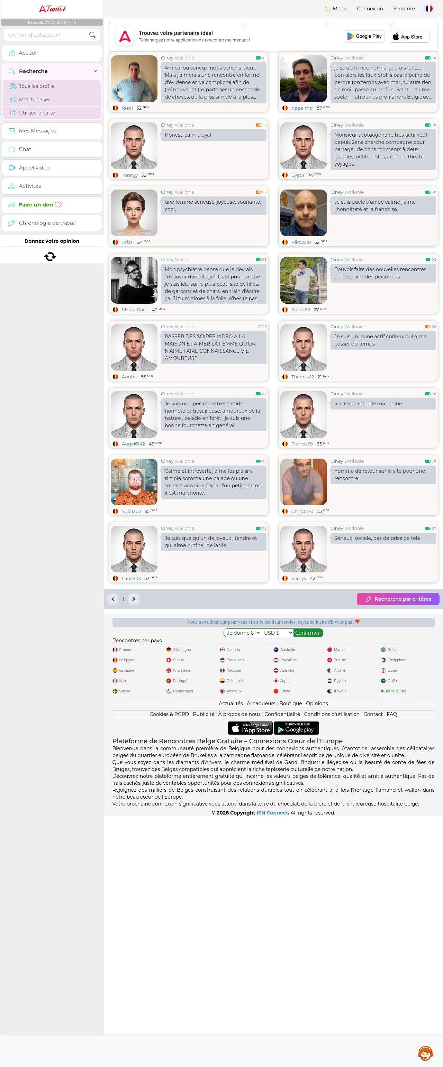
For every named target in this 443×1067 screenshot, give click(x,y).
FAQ (392, 965)
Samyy (298, 685)
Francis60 (302, 497)
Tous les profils (32, 86)
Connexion (370, 9)
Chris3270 (302, 617)
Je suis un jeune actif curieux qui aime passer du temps (380, 393)
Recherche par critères (398, 705)
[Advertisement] (273, 36)
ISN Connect (272, 1063)
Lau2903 (131, 685)
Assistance (426, 1053)
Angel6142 (133, 497)
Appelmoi (302, 108)
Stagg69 (300, 363)
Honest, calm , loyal (188, 135)
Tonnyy (130, 175)
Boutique (290, 954)
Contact (373, 965)
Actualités (231, 954)
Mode (336, 8)
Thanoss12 (302, 430)
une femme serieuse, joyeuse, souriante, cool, (213, 205)
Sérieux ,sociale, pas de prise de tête (377, 645)
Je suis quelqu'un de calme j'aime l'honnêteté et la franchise (375, 205)
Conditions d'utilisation (332, 965)
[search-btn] (92, 35)
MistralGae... (135, 363)
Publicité (204, 965)
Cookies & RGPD (169, 965)
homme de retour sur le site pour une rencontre (379, 581)
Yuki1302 (131, 617)
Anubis (130, 430)
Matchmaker (30, 99)
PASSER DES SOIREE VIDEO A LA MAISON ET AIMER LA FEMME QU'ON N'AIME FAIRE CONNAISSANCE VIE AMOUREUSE (210, 401)
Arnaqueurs (261, 954)
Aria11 (128, 242)
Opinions (317, 954)
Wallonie (185, 58)
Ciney (167, 58)
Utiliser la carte (32, 112)
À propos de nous (239, 965)
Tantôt (52, 8)
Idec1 (127, 108)
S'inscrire (404, 9)
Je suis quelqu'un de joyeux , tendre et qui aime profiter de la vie (211, 648)
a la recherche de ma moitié (368, 457)
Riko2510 (301, 242)
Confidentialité (282, 965)
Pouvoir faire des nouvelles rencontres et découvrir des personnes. (380, 326)
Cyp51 (297, 175)
